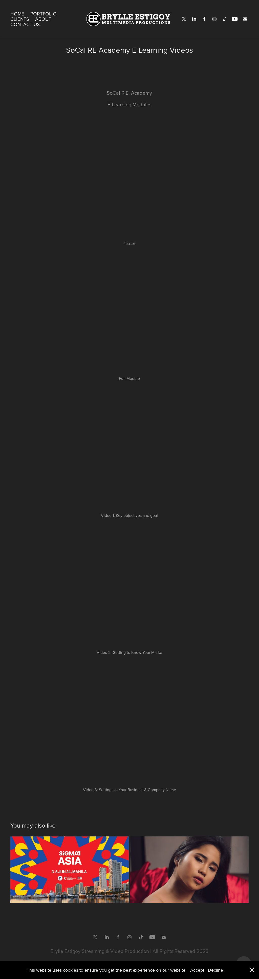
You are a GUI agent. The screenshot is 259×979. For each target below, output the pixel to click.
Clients (19, 18)
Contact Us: (25, 24)
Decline (215, 970)
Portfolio (43, 13)
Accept (197, 970)
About (43, 18)
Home (17, 13)
